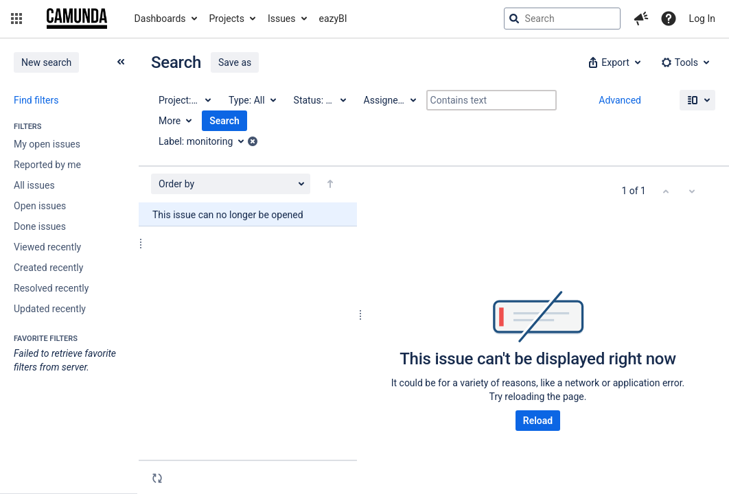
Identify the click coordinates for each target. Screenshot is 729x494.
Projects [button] (226, 18)
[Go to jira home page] (77, 18)
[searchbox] (562, 19)
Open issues (40, 205)
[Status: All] (319, 100)
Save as (234, 62)
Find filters (36, 100)
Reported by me (47, 164)
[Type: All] (251, 100)
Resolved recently (51, 288)
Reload (538, 420)
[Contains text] (491, 100)
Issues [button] (282, 18)
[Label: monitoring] (206, 141)
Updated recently (50, 308)
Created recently (48, 267)
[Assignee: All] (389, 100)
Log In (702, 18)
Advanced (620, 100)
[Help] (669, 19)
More (170, 120)
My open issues (47, 144)
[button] (16, 18)
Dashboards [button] (160, 18)
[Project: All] (184, 100)
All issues (34, 185)
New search (46, 62)
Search (224, 120)
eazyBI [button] (333, 18)
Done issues (40, 226)
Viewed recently (47, 247)
